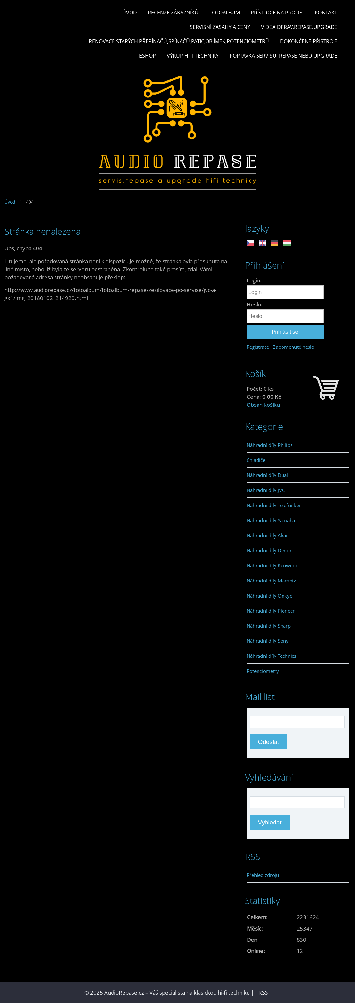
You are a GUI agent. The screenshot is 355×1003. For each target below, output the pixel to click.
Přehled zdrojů (263, 875)
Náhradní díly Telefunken (274, 505)
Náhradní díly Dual (267, 475)
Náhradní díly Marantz (271, 580)
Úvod (129, 12)
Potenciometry (263, 671)
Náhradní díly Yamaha (271, 520)
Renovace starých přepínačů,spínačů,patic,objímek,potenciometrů (179, 41)
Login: (254, 280)
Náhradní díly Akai (267, 535)
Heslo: (255, 304)
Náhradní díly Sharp (269, 626)
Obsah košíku (263, 404)
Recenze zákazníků (173, 12)
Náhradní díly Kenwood (273, 565)
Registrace (258, 347)
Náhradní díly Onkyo (269, 595)
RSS (263, 992)
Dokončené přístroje (308, 41)
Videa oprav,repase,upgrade (299, 26)
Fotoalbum (224, 12)
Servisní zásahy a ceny (220, 26)
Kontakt (326, 12)
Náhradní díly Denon (269, 550)
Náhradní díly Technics (271, 656)
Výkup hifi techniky (193, 55)
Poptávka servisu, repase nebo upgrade (283, 55)
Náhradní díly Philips (269, 445)
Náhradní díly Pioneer (271, 610)
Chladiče (256, 460)
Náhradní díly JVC (266, 490)
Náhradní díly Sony (268, 641)
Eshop (147, 55)
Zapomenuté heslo (293, 347)
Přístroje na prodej (277, 12)
